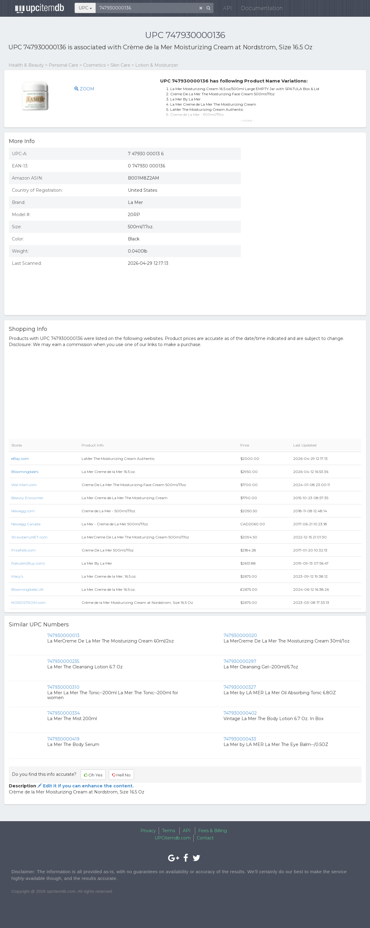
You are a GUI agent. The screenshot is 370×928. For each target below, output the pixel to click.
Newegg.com (23, 511)
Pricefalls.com (23, 550)
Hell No (121, 774)
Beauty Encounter (27, 498)
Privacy (148, 830)
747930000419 (63, 739)
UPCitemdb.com (173, 838)
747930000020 (240, 635)
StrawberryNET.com (29, 537)
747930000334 (63, 713)
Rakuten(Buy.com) (28, 563)
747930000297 (240, 661)
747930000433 (240, 739)
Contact (205, 838)
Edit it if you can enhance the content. (85, 786)
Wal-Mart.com (24, 484)
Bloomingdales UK (27, 589)
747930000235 (63, 661)
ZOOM (84, 89)
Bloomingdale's (24, 471)
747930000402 (240, 713)
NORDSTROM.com (28, 602)
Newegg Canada (26, 524)
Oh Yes (93, 774)
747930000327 (240, 687)
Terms (168, 830)
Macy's (17, 576)
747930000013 (63, 635)
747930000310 (63, 687)
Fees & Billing (212, 830)
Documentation (259, 9)
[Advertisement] (305, 266)
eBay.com (20, 458)
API (225, 9)
